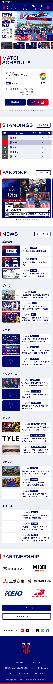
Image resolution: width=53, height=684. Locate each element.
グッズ (34, 7)
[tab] (6, 45)
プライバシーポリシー (33, 662)
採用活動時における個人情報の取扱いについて (20, 668)
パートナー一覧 (26, 607)
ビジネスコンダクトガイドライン (20, 674)
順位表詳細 (43, 125)
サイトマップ (38, 674)
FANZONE (43, 172)
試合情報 (15, 102)
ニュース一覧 (42, 234)
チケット (26, 7)
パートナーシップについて (26, 616)
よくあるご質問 (18, 662)
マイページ (41, 7)
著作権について (43, 668)
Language (7, 2)
